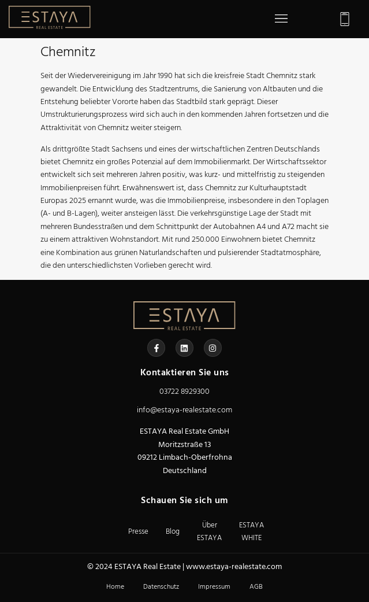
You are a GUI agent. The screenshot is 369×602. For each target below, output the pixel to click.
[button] (280, 19)
